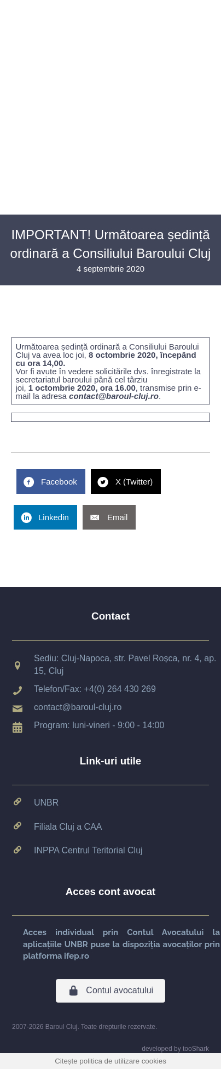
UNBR (46, 802)
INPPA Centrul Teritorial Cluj (88, 850)
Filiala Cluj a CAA (68, 826)
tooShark (196, 1049)
